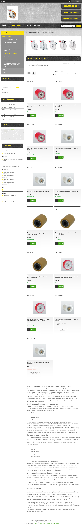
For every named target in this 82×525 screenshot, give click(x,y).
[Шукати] (78, 26)
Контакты (37, 25)
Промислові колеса (9, 60)
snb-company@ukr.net (9, 195)
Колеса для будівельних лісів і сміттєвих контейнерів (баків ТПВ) (12, 65)
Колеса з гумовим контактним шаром (12, 49)
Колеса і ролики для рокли (11, 53)
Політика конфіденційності (52, 523)
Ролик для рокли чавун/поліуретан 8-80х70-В (38, 105)
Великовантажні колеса (10, 42)
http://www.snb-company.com (11, 190)
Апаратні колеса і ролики (10, 39)
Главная (4, 25)
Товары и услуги (16, 25)
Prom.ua (49, 520)
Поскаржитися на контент (39, 523)
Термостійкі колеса (9, 57)
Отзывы (4, 72)
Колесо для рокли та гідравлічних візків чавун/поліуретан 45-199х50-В (38, 319)
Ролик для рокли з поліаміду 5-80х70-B (38, 191)
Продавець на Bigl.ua (41, 522)
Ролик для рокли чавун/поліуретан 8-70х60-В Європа (38, 233)
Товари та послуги (34, 32)
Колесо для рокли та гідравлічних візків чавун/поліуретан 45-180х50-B (66, 276)
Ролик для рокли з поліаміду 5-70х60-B (66, 148)
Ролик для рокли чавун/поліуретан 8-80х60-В (65, 105)
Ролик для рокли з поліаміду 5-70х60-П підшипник (66, 319)
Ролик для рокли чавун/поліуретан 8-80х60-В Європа (65, 233)
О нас (29, 25)
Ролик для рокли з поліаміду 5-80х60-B (66, 191)
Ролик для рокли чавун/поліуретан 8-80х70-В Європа (38, 276)
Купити (33, 115)
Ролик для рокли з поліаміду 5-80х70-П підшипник (38, 362)
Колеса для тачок (8, 46)
